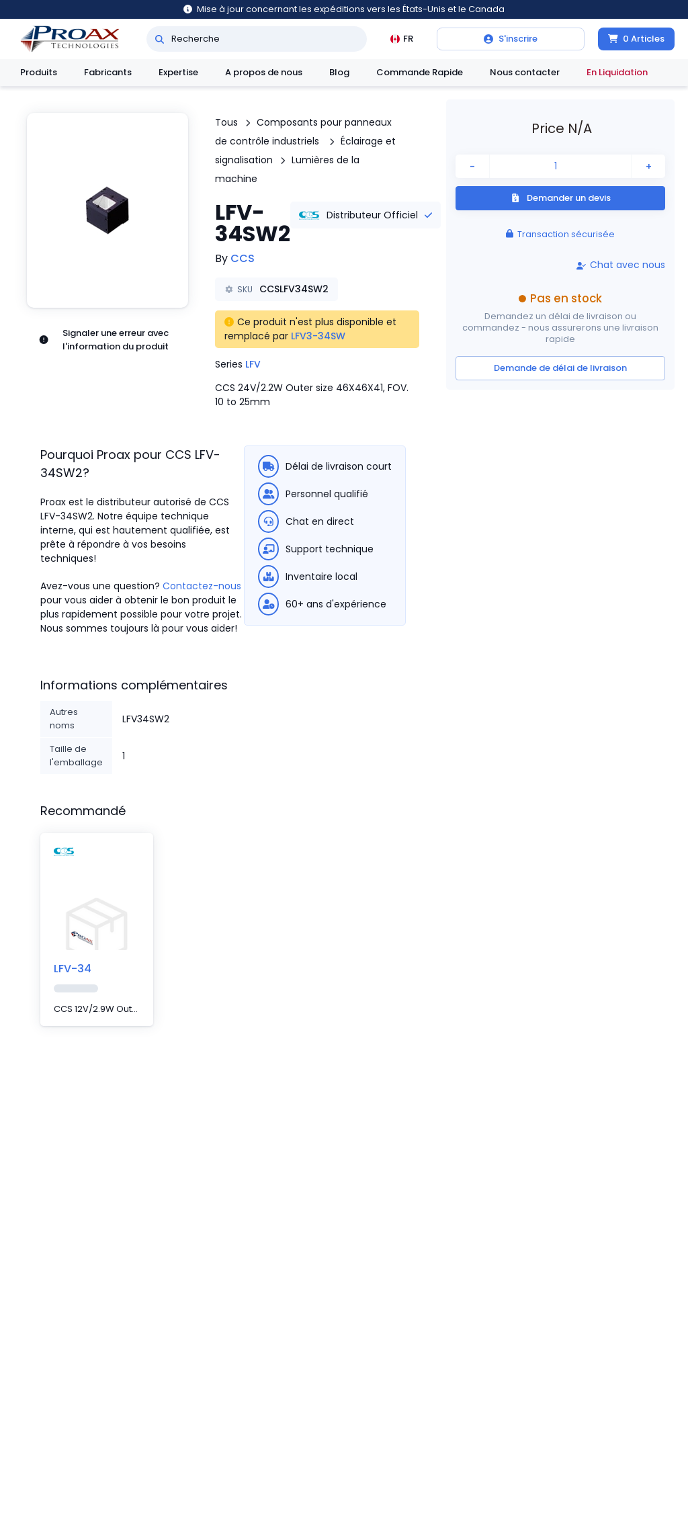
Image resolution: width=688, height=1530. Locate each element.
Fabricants (108, 72)
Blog (339, 72)
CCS (242, 258)
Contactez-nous (202, 586)
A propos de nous (263, 72)
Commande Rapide (419, 72)
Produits (38, 72)
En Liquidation (617, 72)
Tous (226, 122)
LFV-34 (72, 968)
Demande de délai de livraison (560, 368)
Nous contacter (525, 72)
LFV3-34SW (318, 336)
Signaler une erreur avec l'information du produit (103, 340)
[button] (107, 210)
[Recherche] (159, 39)
